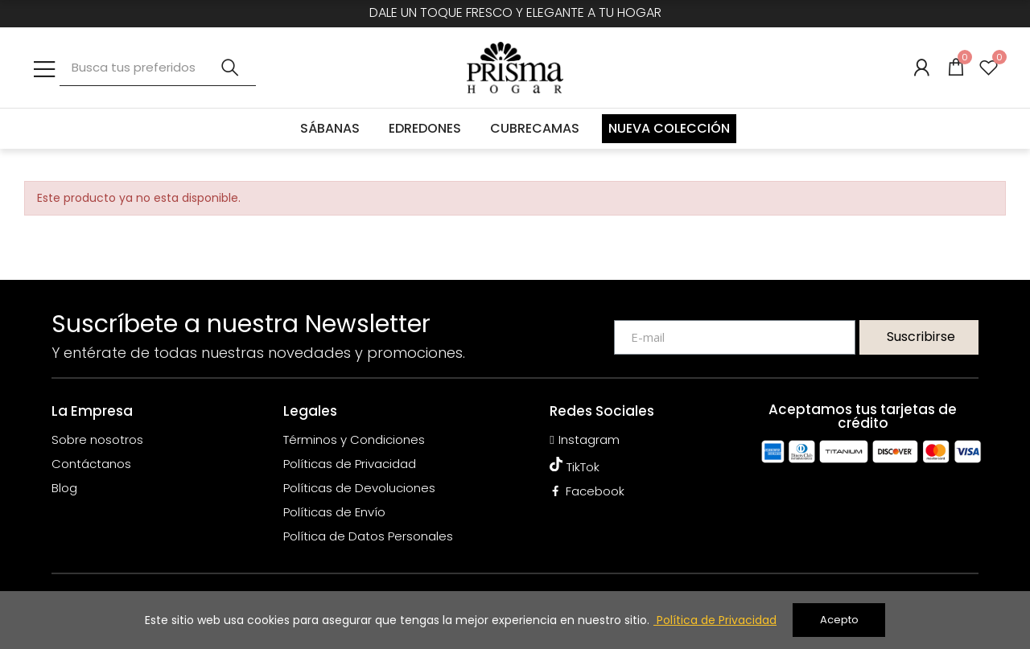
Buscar (230, 67)
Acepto (839, 619)
